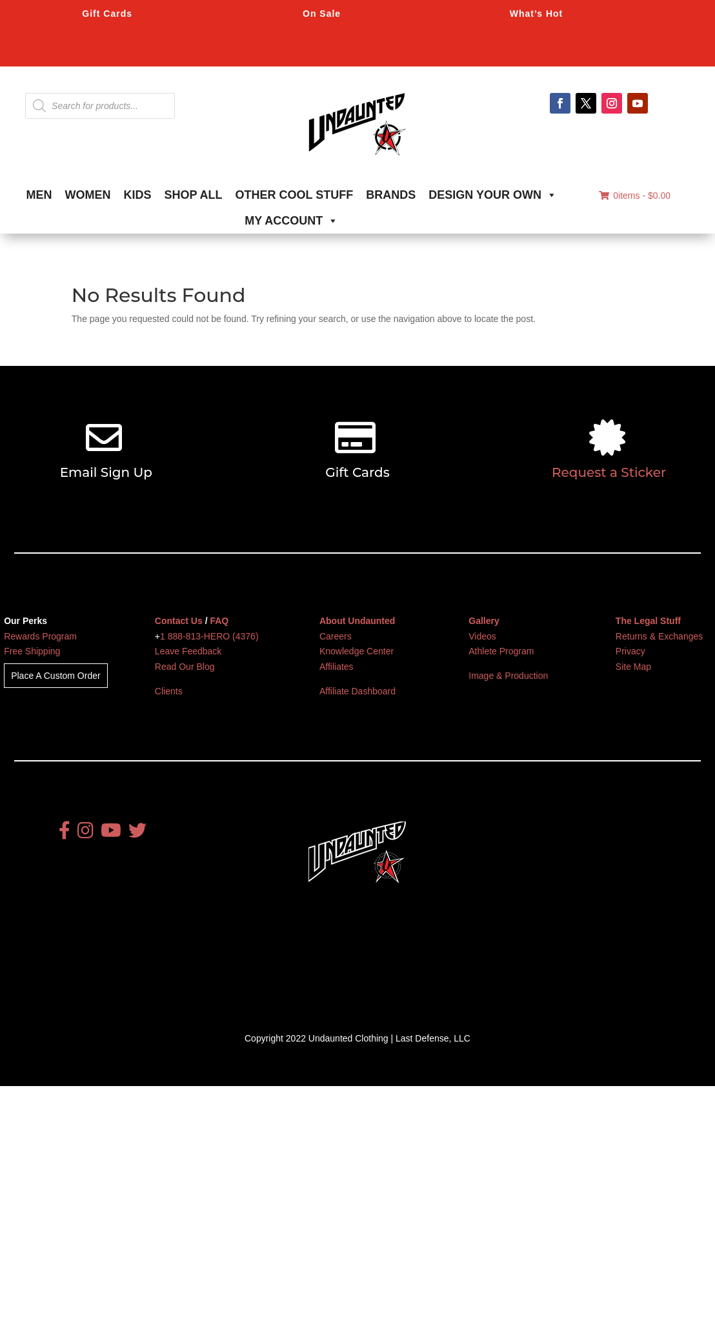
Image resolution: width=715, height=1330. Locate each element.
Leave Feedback (188, 651)
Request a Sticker (609, 472)
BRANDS (391, 194)
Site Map (633, 666)
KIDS (138, 194)
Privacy (630, 651)
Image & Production (508, 675)
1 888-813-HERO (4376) (209, 636)
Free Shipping (32, 651)
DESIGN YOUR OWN (492, 195)
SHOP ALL (194, 194)
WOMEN (88, 194)
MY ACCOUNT (291, 221)
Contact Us (179, 621)
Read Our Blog (185, 666)
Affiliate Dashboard (357, 691)
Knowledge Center (356, 651)
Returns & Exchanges (659, 636)
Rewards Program (40, 636)
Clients (169, 691)
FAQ (219, 621)
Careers (335, 636)
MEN (39, 194)
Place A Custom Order (56, 675)
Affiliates (336, 666)
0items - (634, 195)
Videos (482, 636)
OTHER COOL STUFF (295, 194)
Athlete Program (501, 651)
